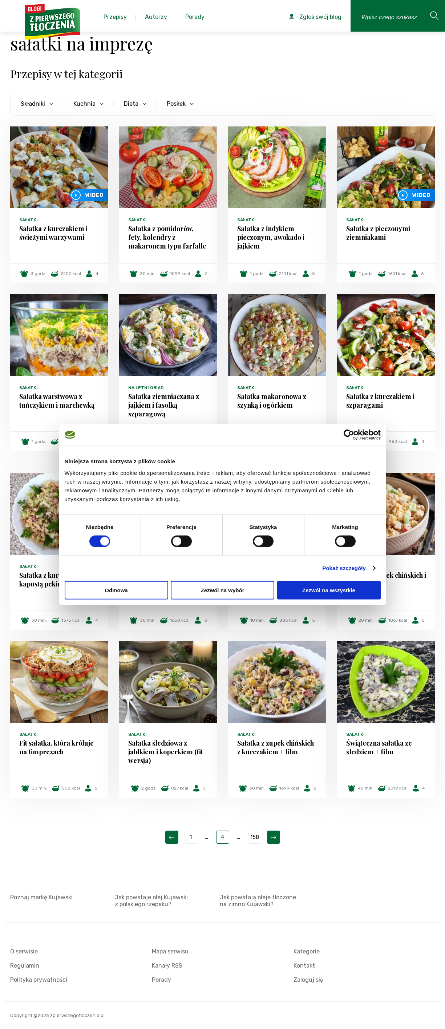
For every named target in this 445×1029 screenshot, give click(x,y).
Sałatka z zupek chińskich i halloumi (386, 579)
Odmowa (116, 590)
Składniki (33, 103)
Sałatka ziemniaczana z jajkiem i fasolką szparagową (163, 405)
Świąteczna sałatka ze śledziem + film (379, 747)
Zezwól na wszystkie (328, 590)
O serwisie (24, 951)
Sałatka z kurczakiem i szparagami (380, 400)
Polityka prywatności (38, 979)
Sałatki (28, 219)
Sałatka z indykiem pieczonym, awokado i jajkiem (270, 237)
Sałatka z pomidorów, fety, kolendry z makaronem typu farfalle (167, 237)
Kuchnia (84, 103)
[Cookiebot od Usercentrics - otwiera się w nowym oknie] (349, 434)
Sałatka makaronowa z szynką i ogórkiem (271, 400)
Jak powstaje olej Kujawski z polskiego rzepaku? (151, 901)
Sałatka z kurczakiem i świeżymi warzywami (53, 233)
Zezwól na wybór (222, 590)
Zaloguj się (308, 979)
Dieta (131, 103)
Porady (161, 979)
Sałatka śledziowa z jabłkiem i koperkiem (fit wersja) (165, 752)
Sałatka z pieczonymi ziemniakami (378, 233)
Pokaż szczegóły (344, 568)
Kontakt (304, 965)
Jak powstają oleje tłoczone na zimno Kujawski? (258, 901)
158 (254, 837)
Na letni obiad (145, 387)
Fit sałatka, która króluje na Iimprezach (56, 747)
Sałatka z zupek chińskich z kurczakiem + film (275, 747)
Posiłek (176, 103)
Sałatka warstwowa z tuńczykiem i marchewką (56, 400)
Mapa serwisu (170, 951)
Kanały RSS (167, 965)
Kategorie (307, 951)
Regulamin (24, 965)
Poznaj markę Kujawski (41, 897)
